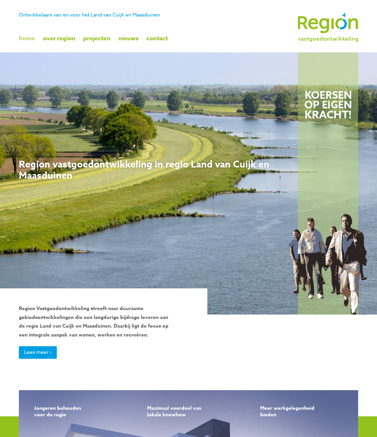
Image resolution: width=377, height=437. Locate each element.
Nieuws (128, 38)
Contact (157, 38)
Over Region (59, 38)
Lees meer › (38, 352)
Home (27, 38)
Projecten (96, 38)
